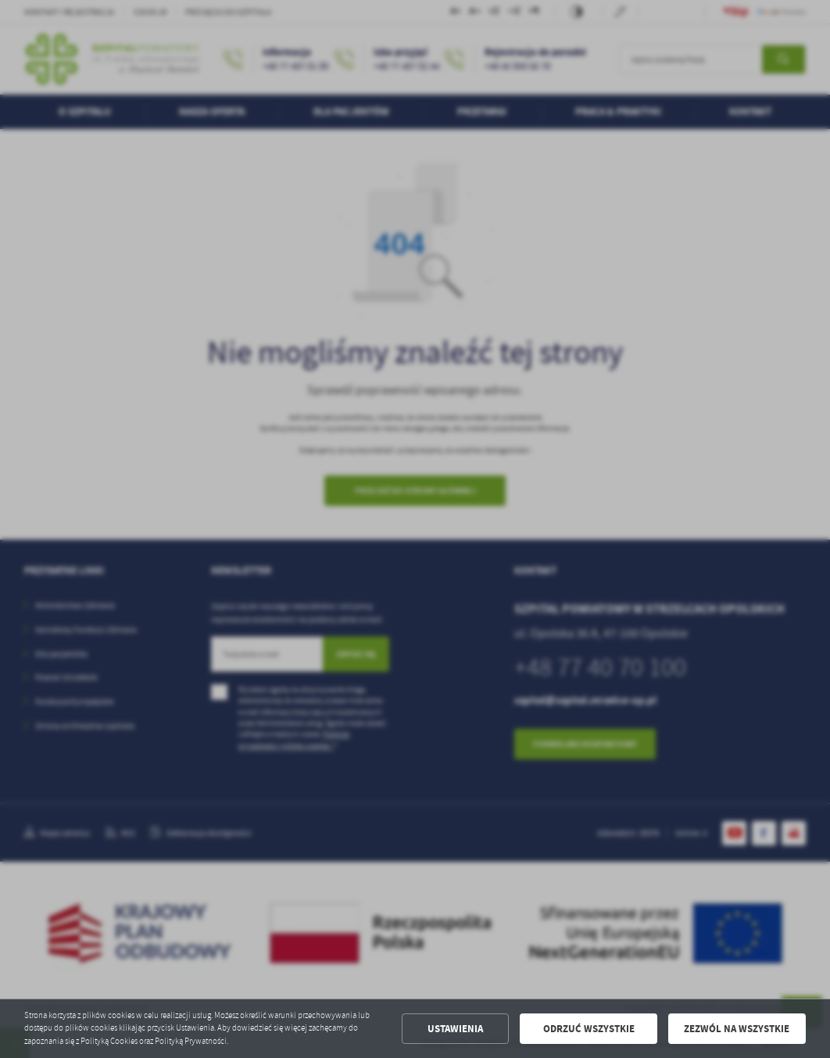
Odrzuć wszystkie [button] (589, 1028)
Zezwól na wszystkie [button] (736, 1028)
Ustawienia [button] (455, 1028)
